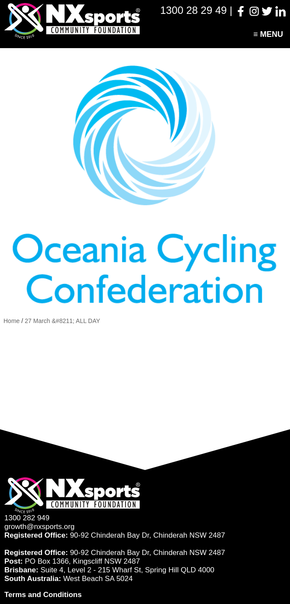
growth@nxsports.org (39, 526)
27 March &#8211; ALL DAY (62, 320)
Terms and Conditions (43, 595)
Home (11, 320)
